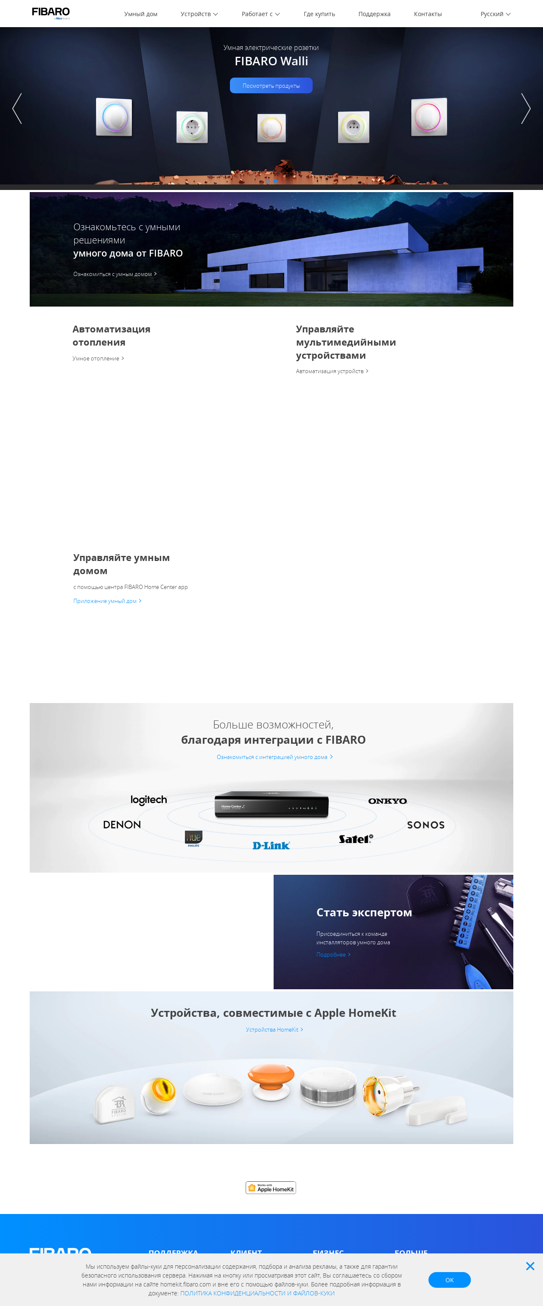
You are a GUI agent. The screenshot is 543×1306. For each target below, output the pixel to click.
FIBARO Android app (257, 1140)
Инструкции (164, 1091)
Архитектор (328, 1115)
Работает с (257, 14)
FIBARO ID (43, 1131)
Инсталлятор (330, 1103)
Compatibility (247, 1115)
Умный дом (140, 14)
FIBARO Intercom (253, 1152)
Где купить (319, 14)
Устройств (196, 14)
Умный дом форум (173, 1115)
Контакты (428, 14)
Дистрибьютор (333, 1091)
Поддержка (374, 14)
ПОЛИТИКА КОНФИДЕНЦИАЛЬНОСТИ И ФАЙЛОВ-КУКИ (257, 1293)
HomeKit (241, 1186)
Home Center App (254, 1128)
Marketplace (246, 1103)
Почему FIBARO (416, 1115)
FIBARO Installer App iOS (345, 1152)
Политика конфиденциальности (74, 1118)
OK (449, 1280)
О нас (38, 1106)
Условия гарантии (173, 1149)
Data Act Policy (49, 1155)
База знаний (165, 1103)
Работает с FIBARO (420, 1128)
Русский (492, 14)
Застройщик (329, 1128)
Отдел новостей (417, 1091)
